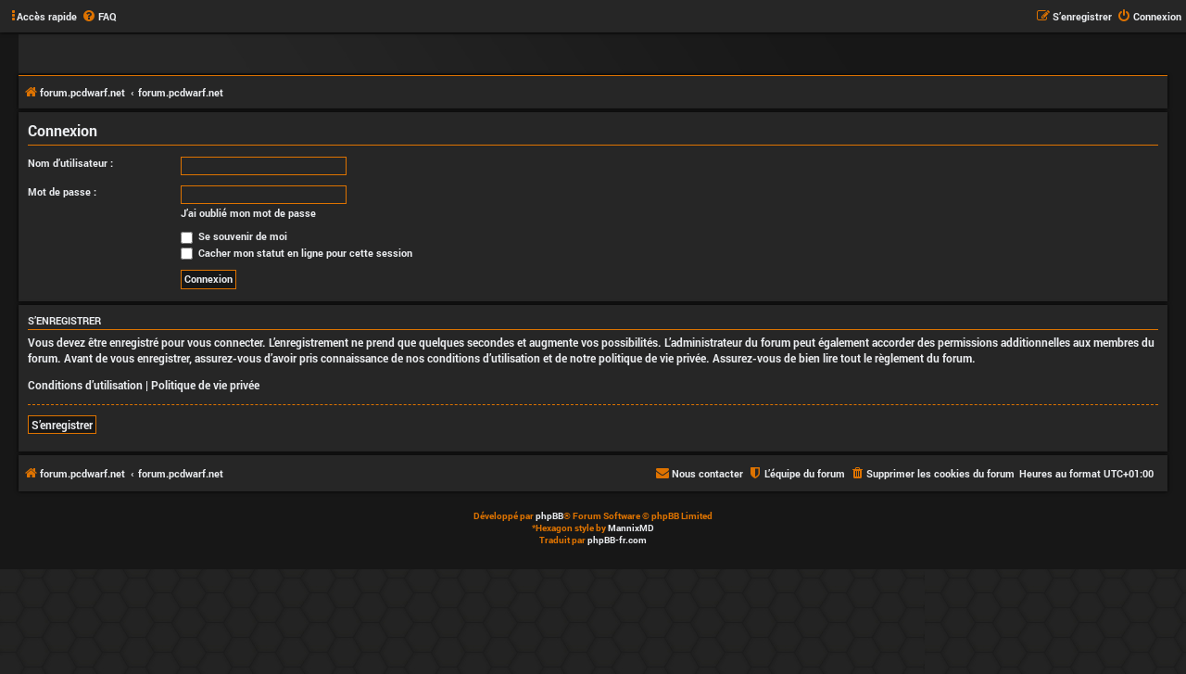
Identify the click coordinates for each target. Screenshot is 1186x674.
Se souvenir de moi (234, 236)
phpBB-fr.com (617, 540)
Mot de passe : (62, 191)
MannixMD (631, 528)
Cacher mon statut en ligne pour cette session (296, 253)
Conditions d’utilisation (85, 384)
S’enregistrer (62, 424)
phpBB (549, 516)
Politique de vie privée (205, 384)
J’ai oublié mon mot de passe (248, 213)
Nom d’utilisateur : (70, 163)
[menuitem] (99, 17)
